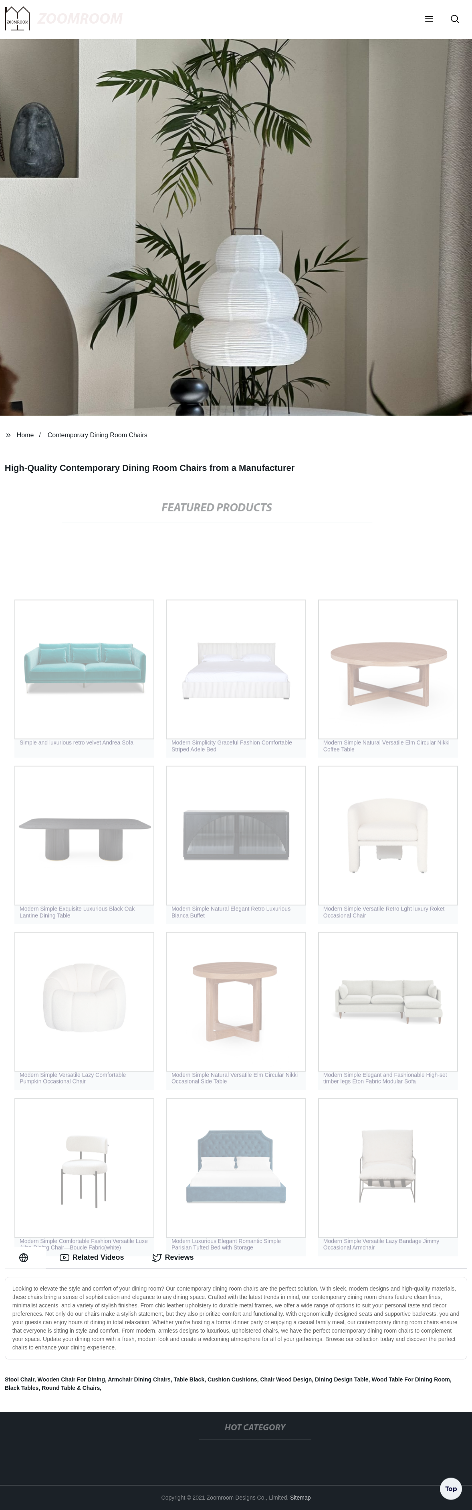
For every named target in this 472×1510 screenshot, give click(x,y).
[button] (429, 19)
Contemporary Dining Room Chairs (97, 435)
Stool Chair (19, 1379)
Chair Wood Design (286, 1379)
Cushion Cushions (232, 1379)
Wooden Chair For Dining (71, 1379)
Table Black (188, 1379)
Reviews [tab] (173, 1258)
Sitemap (300, 1497)
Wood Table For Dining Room (410, 1379)
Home (25, 435)
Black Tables (22, 1388)
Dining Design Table (342, 1379)
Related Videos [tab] (92, 1258)
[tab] (25, 1257)
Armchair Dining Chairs (139, 1379)
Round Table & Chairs (71, 1388)
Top (451, 1488)
